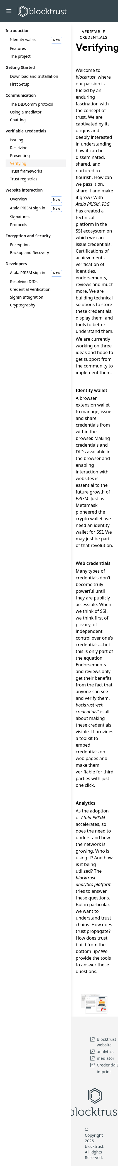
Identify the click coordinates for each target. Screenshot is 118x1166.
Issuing (16, 139)
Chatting (18, 119)
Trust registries (23, 179)
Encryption (20, 244)
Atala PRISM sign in (36, 208)
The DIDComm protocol (31, 104)
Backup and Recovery (29, 252)
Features (18, 48)
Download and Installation (34, 76)
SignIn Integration (26, 297)
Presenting (20, 155)
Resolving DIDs (24, 281)
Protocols (18, 224)
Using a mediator (25, 112)
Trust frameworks (26, 171)
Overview (36, 199)
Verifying (18, 163)
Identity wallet (36, 40)
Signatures (20, 216)
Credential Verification (30, 289)
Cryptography (22, 305)
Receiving (19, 147)
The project (20, 56)
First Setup (20, 84)
